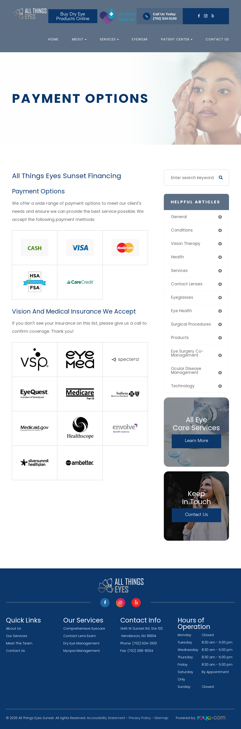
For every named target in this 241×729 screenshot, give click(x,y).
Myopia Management (81, 650)
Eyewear (140, 39)
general (179, 217)
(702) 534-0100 (165, 18)
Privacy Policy (140, 718)
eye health (181, 311)
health (177, 257)
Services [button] (109, 39)
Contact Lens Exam (79, 636)
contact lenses (186, 284)
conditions (182, 230)
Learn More (196, 440)
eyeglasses (182, 297)
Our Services (16, 636)
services (179, 270)
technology (183, 386)
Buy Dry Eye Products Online (72, 16)
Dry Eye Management (81, 643)
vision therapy (185, 243)
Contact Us (217, 39)
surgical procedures (191, 324)
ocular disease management (186, 370)
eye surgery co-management (187, 353)
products (180, 337)
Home (53, 39)
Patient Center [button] (176, 39)
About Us (13, 628)
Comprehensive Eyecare (84, 628)
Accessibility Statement (106, 718)
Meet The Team (19, 643)
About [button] (79, 39)
